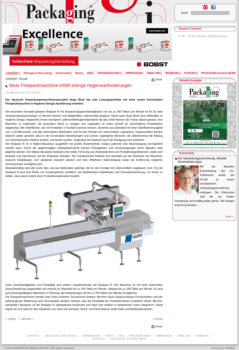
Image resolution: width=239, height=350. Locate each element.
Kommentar (63, 73)
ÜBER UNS (153, 73)
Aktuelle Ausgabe (190, 80)
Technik (23, 79)
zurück (159, 318)
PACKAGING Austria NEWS (218, 73)
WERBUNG (172, 73)
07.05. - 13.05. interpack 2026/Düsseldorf (202, 36)
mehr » (230, 216)
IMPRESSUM (134, 73)
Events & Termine (190, 28)
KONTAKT (190, 73)
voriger (12, 318)
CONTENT (11, 79)
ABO (90, 73)
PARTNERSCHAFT (109, 73)
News (78, 73)
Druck (156, 79)
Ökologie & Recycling (37, 73)
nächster (26, 318)
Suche (184, 12)
